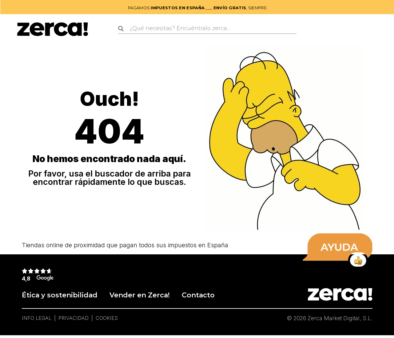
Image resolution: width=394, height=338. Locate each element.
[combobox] (207, 28)
